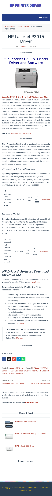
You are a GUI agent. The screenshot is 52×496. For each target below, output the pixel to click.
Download (46, 199)
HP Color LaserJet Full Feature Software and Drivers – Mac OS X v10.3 (7, 250)
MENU (43, 17)
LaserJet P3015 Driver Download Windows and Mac (25, 97)
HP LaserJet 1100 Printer (21, 133)
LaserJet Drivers (16, 368)
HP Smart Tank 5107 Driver (13, 382)
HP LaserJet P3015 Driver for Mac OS (23, 371)
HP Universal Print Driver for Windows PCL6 (7, 198)
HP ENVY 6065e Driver (38, 382)
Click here (36, 282)
